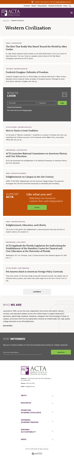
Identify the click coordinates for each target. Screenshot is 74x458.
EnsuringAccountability (28, 432)
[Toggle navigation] (71, 13)
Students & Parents (55, 6)
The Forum (9, 69)
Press (65, 6)
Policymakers (42, 6)
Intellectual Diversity (19, 174)
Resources (6, 20)
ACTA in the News (11, 127)
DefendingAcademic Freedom (29, 422)
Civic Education (17, 43)
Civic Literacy (21, 243)
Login (62, 103)
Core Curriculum (23, 269)
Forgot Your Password (14, 107)
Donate (37, 208)
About (24, 397)
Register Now (27, 110)
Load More (37, 293)
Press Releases (10, 150)
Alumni (33, 6)
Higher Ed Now (60, 2)
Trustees (27, 6)
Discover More (7, 327)
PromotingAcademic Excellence (31, 413)
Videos (8, 43)
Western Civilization (20, 69)
